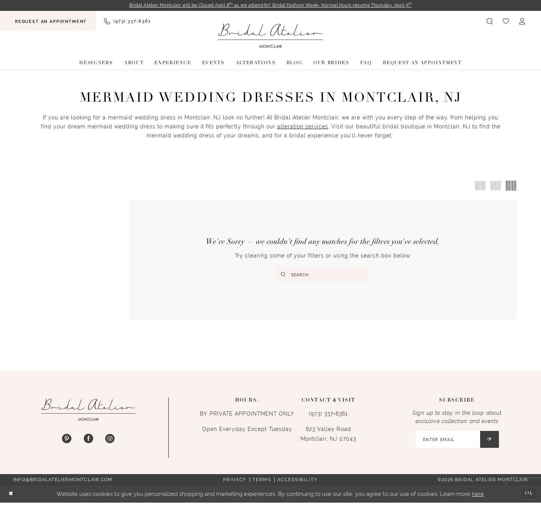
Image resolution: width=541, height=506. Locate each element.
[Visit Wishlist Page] (506, 21)
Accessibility (297, 483)
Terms (261, 483)
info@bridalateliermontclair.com (62, 483)
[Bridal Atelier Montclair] (270, 36)
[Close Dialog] (12, 497)
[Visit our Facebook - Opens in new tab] (88, 441)
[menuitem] (48, 21)
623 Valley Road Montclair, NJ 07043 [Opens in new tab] (329, 436)
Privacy (234, 483)
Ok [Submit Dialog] (528, 497)
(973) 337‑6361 (328, 416)
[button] (522, 21)
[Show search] (490, 21)
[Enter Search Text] (323, 275)
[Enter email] (456, 442)
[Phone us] (127, 21)
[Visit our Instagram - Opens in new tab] (110, 441)
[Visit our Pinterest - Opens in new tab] (67, 441)
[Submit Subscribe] (491, 442)
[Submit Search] (284, 275)
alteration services (302, 127)
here (478, 497)
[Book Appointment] (48, 21)
